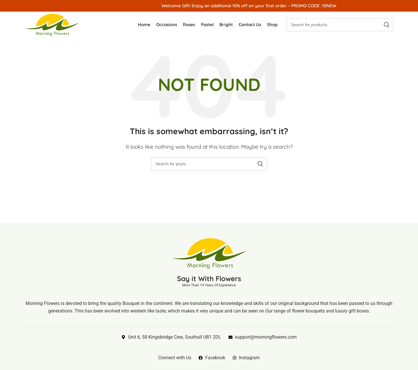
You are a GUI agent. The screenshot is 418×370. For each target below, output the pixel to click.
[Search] (340, 24)
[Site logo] (52, 24)
